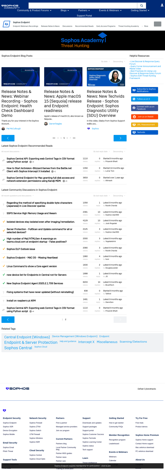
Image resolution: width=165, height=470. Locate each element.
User (162, 5)
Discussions (67, 26)
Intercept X (86, 342)
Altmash (108, 180)
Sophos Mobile (9, 434)
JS (106, 276)
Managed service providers (66, 427)
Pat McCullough (13, 128)
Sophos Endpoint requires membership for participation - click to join (83, 466)
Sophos (95, 128)
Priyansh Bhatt (111, 161)
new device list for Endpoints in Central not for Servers (36, 274)
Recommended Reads (84, 26)
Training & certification (64, 469)
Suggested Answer (3, 221)
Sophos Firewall (36, 423)
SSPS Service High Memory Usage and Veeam (32, 213)
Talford (108, 294)
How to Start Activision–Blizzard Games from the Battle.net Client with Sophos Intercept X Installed (39, 170)
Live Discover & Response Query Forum (145, 62)
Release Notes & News (50, 26)
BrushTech (109, 285)
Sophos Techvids (89, 438)
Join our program (62, 430)
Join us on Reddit (143, 116)
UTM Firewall (35, 434)
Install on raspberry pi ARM (21, 300)
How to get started (116, 423)
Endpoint (104, 336)
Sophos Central (18, 347)
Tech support (88, 450)
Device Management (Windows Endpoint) (74, 336)
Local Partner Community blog (66, 448)
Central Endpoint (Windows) (27, 337)
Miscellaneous (107, 342)
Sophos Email (8, 447)
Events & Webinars (109, 10)
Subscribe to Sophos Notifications (144, 90)
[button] (141, 6)
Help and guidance (68, 341)
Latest (112, 202)
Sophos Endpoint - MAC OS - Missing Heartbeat (32, 257)
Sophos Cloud (40, 346)
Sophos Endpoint (9, 423)
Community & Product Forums (33, 10)
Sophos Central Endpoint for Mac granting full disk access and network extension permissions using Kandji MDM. (40, 179)
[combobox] (83, 6)
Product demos (142, 427)
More (123, 26)
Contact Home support (144, 444)
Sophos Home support (144, 440)
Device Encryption (10, 430)
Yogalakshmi (110, 241)
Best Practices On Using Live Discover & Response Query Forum (145, 72)
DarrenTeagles (55, 123)
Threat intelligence (90, 463)
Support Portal (84, 15)
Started (113, 158)
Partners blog (61, 444)
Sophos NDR (35, 442)
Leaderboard (114, 444)
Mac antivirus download (145, 447)
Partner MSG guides (64, 453)
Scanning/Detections (133, 341)
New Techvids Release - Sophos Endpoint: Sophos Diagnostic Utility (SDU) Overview (105, 106)
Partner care (61, 461)
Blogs (63, 10)
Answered (3, 240)
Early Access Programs (105, 26)
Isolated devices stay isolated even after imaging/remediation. (41, 221)
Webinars (112, 457)
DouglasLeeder (111, 268)
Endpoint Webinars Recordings (25, 26)
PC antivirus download (144, 451)
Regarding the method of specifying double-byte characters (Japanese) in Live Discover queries (39, 204)
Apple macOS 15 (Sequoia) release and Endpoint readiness (63, 103)
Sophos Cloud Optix (37, 459)
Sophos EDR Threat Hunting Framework (143, 76)
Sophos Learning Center (92, 442)
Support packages (90, 427)
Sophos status (88, 446)
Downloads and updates (92, 423)
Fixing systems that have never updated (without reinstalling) (40, 292)
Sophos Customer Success (93, 434)
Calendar (112, 461)
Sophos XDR (8, 427)
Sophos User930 (112, 215)
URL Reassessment (144, 124)
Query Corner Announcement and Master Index (145, 67)
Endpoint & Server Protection (30, 342)
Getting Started (139, 10)
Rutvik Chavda (111, 205)
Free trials (139, 423)
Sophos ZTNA (35, 427)
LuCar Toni (109, 171)
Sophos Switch (35, 430)
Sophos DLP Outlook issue (21, 249)
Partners (82, 10)
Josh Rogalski (111, 223)
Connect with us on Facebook (143, 107)
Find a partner (61, 423)
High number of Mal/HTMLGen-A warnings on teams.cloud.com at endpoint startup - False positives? (37, 240)
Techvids (139, 132)
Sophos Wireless (36, 438)
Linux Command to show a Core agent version (32, 266)
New (157, 24)
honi (107, 259)
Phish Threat (8, 451)
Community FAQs (116, 427)
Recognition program (117, 440)
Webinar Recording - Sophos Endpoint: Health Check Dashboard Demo (19, 106)
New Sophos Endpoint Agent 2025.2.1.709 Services (35, 283)
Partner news (61, 457)
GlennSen (109, 302)
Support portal (88, 430)
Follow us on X (141, 99)
